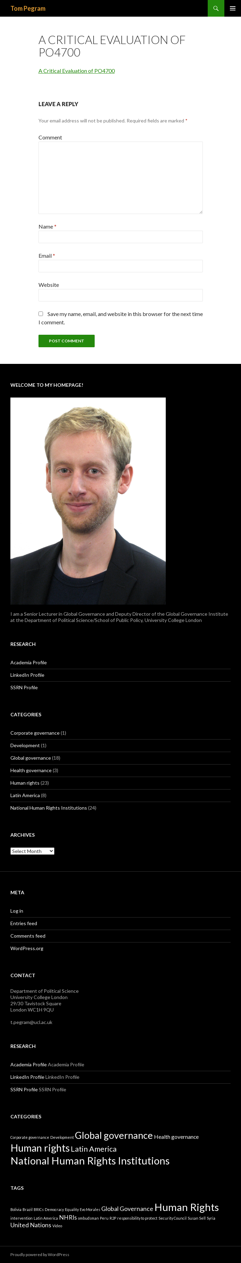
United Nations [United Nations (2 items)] (30, 1225)
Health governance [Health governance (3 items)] (176, 1136)
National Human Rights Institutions (48, 808)
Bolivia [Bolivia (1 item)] (15, 1209)
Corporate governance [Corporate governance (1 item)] (29, 1137)
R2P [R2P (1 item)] (113, 1218)
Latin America (25, 795)
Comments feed (27, 936)
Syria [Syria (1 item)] (211, 1218)
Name (47, 226)
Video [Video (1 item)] (57, 1225)
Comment (50, 137)
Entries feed (23, 923)
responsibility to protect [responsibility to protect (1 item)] (137, 1218)
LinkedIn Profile (27, 675)
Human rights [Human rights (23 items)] (40, 1148)
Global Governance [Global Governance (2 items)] (127, 1208)
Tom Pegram (27, 8)
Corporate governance (35, 733)
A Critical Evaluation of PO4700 (76, 70)
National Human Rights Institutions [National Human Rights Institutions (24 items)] (90, 1160)
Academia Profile (28, 662)
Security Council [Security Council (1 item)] (172, 1218)
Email (46, 255)
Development (25, 745)
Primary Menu (232, 8)
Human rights (25, 783)
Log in (16, 911)
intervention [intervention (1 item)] (21, 1218)
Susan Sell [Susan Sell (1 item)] (197, 1218)
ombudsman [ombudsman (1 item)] (88, 1218)
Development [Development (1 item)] (62, 1137)
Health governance (31, 770)
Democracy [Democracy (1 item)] (54, 1209)
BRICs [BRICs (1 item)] (39, 1209)
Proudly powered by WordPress (39, 1254)
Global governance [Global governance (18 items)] (114, 1135)
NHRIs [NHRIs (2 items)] (68, 1217)
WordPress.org (26, 948)
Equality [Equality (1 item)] (72, 1209)
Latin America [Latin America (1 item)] (46, 1218)
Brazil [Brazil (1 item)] (28, 1209)
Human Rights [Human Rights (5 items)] (186, 1207)
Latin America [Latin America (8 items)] (94, 1148)
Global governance (30, 758)
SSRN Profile (24, 687)
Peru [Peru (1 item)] (104, 1218)
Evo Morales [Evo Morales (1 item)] (90, 1209)
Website (48, 284)
